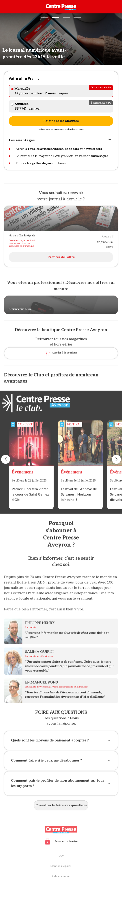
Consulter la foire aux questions (61, 806)
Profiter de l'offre (61, 258)
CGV (61, 856)
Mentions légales (61, 867)
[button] (44, 17)
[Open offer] (61, 219)
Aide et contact (61, 877)
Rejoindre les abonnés (61, 121)
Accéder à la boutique (61, 354)
